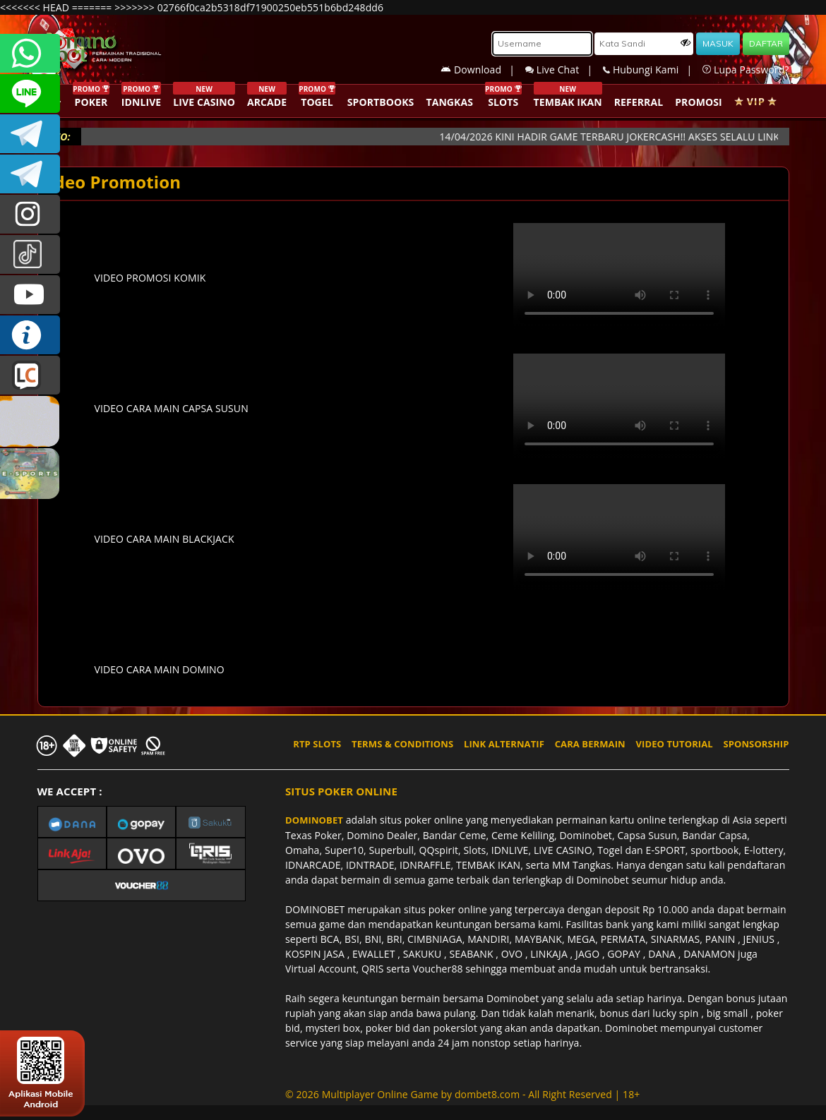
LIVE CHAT (30, 375)
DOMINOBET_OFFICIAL (30, 174)
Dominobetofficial (30, 133)
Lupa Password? (745, 69)
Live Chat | (564, 69)
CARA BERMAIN (590, 743)
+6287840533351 (30, 53)
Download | (483, 69)
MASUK (718, 43)
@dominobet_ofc (30, 254)
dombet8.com (487, 1094)
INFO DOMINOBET (30, 334)
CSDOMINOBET (30, 93)
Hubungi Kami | (652, 69)
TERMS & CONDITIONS (402, 743)
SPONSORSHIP (756, 743)
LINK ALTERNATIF (504, 743)
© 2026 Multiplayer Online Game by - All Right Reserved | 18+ (462, 1094)
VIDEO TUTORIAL (674, 743)
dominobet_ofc (30, 214)
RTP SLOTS (317, 743)
